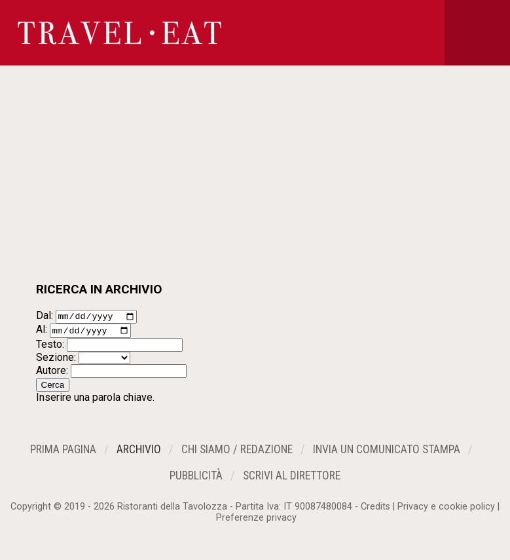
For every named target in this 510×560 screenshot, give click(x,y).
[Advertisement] (255, 183)
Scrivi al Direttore (291, 479)
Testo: (50, 347)
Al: (41, 333)
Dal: (44, 317)
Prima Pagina (63, 453)
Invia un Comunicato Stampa (386, 453)
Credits (375, 510)
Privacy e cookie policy (446, 510)
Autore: (52, 373)
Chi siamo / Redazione (237, 453)
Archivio (139, 453)
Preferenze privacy (256, 521)
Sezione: (56, 360)
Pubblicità (196, 479)
